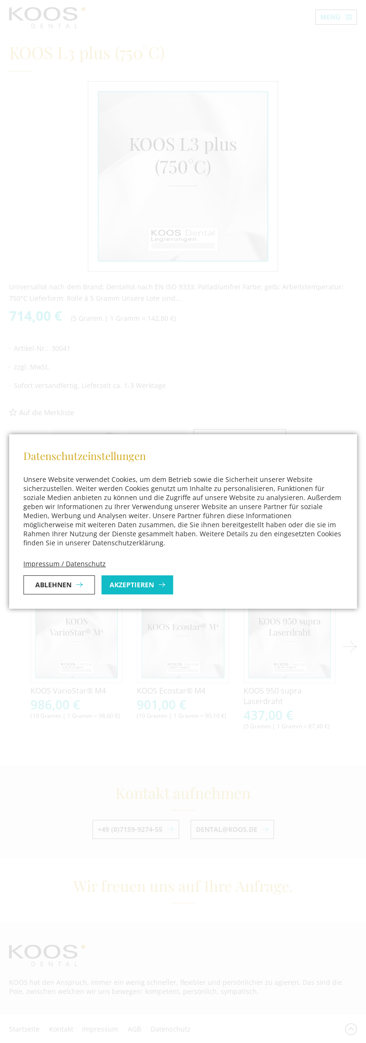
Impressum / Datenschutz (64, 563)
